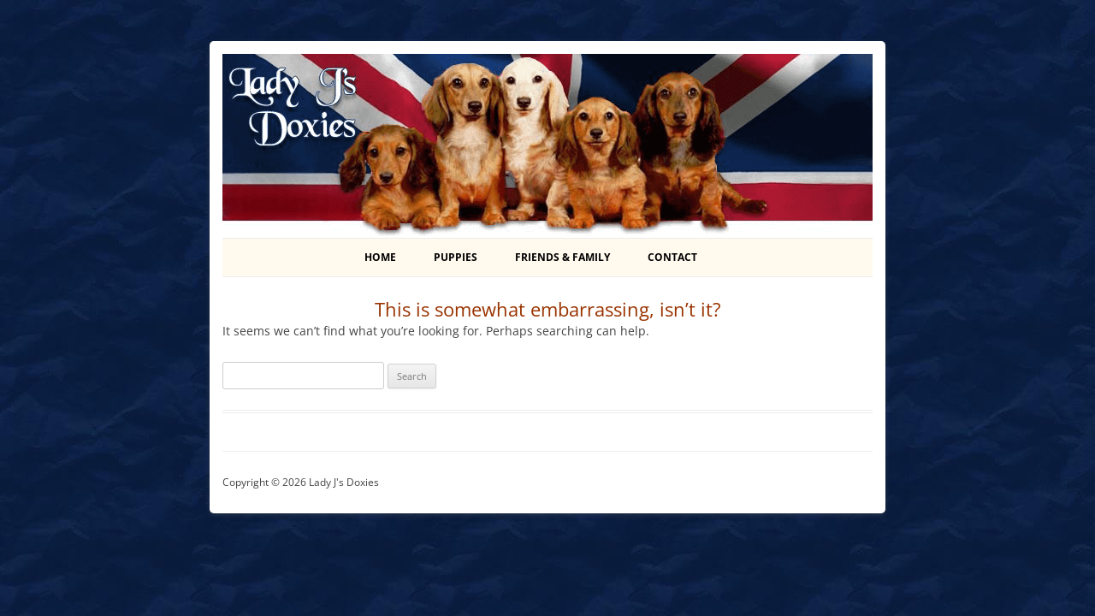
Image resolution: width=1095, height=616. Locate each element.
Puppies (455, 257)
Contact (672, 257)
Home (380, 257)
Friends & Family (562, 257)
